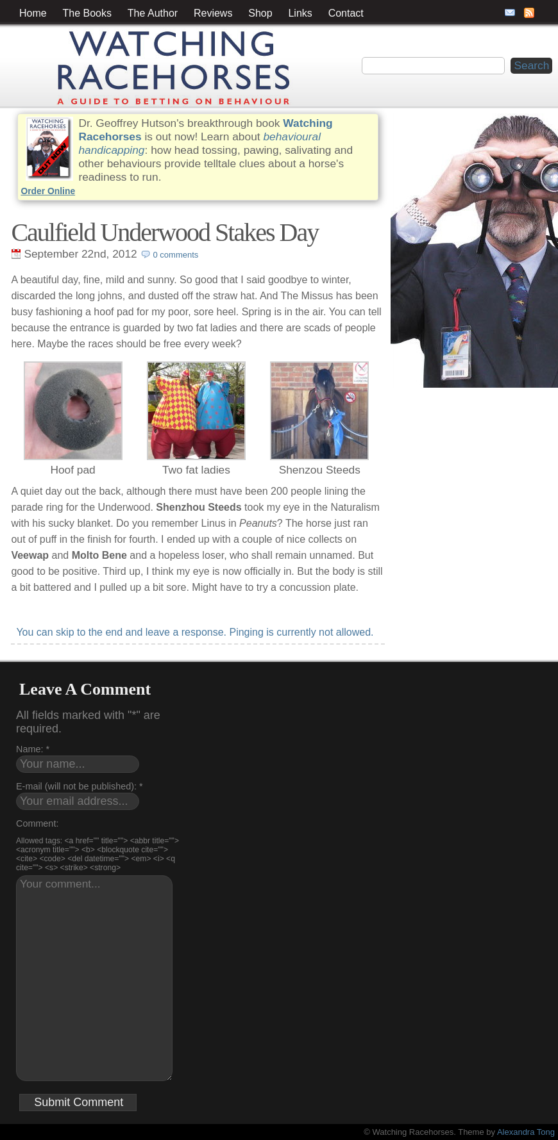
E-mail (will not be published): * (79, 786)
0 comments (176, 255)
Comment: (37, 823)
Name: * (32, 749)
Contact (346, 13)
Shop (260, 13)
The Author (153, 13)
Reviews (213, 13)
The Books (87, 13)
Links (300, 13)
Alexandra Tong (526, 1132)
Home (33, 13)
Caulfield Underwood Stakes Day (164, 232)
